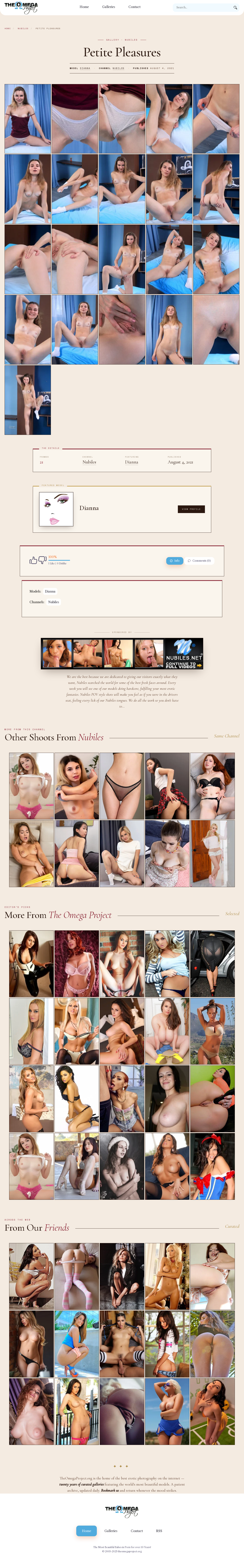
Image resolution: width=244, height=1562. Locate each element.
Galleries (108, 7)
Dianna (85, 68)
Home (84, 7)
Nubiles (23, 28)
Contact (134, 7)
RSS (159, 1531)
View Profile (191, 509)
